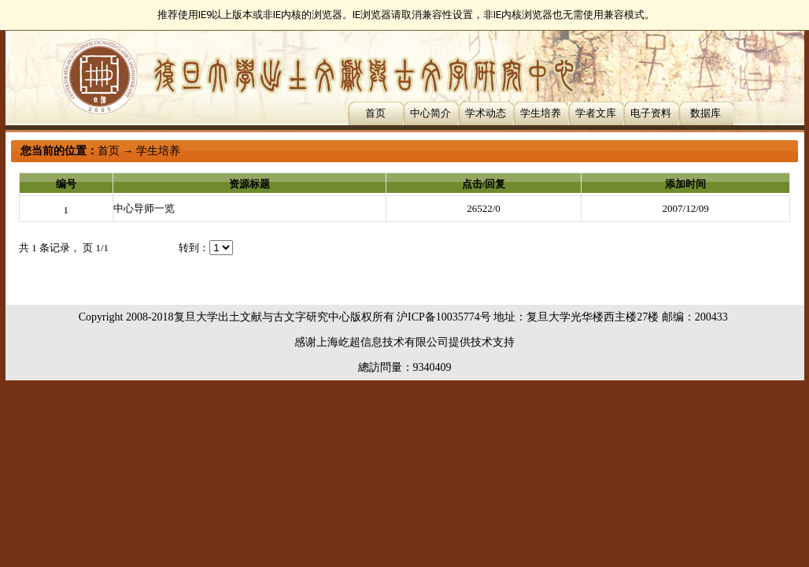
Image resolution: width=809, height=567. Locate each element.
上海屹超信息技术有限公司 (382, 342)
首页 (375, 113)
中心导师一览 (144, 208)
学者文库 (595, 113)
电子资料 (650, 113)
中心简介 (430, 113)
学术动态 (485, 113)
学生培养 (540, 113)
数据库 (705, 113)
